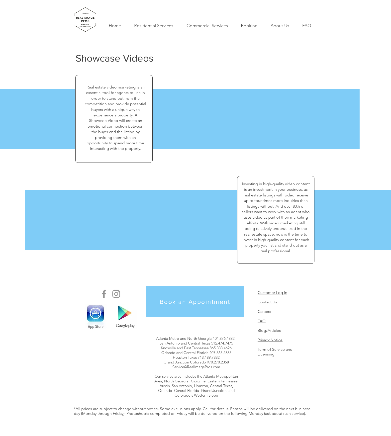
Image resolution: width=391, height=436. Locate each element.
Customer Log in (272, 292)
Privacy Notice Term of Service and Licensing (275, 347)
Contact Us (267, 302)
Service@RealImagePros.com (196, 366)
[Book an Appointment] (195, 301)
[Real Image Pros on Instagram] (116, 294)
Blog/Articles (269, 330)
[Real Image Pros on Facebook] (104, 294)
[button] (153, 25)
